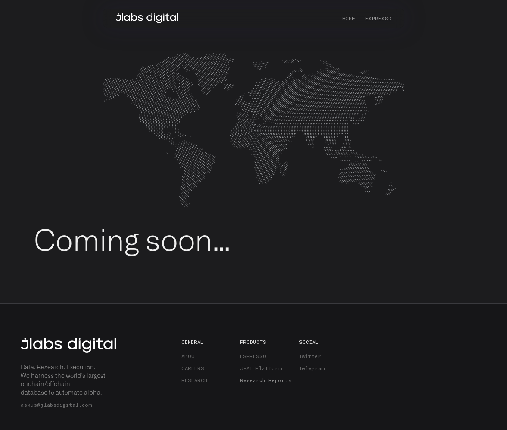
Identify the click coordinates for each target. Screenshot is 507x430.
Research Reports (266, 380)
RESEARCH (194, 380)
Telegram (312, 368)
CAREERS (192, 368)
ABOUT (189, 356)
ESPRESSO (378, 18)
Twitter (310, 356)
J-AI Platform (261, 368)
